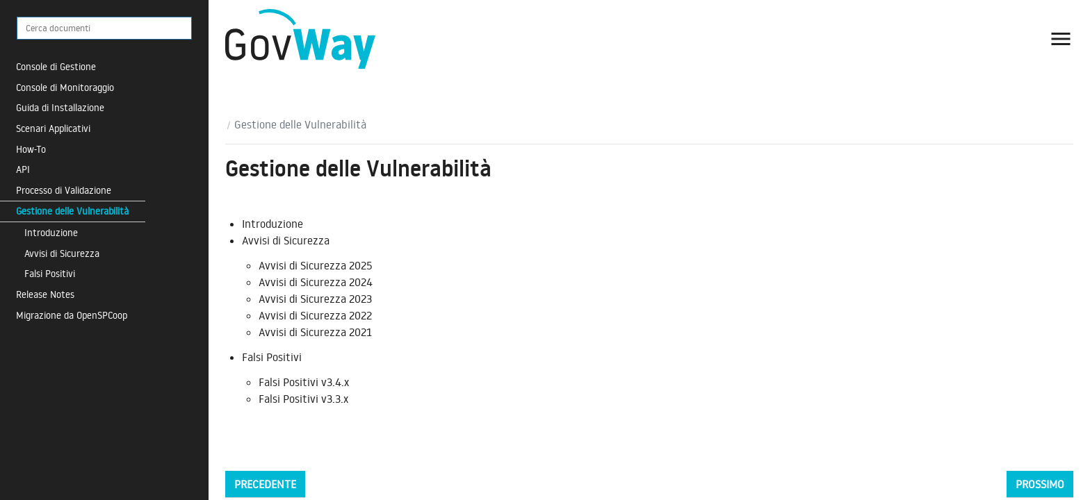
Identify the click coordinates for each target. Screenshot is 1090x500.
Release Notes (45, 294)
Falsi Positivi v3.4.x (304, 382)
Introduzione (51, 232)
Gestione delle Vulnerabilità (72, 210)
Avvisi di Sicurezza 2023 (315, 299)
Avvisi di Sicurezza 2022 (315, 315)
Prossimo (1040, 484)
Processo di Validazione (63, 190)
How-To (31, 149)
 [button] (1060, 38)
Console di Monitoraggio (65, 87)
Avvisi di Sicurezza (61, 253)
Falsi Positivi (49, 273)
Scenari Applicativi (53, 128)
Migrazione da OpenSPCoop (71, 315)
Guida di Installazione (60, 107)
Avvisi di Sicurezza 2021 (315, 332)
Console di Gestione (56, 66)
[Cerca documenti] (104, 28)
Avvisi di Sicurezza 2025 (316, 265)
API (23, 169)
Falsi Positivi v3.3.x (303, 399)
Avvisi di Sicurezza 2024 (316, 282)
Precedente (265, 484)
